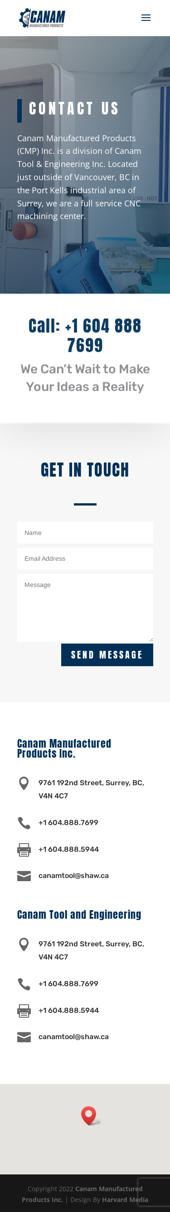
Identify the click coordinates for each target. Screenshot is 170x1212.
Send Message (107, 655)
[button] (91, 1116)
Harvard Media (125, 1199)
